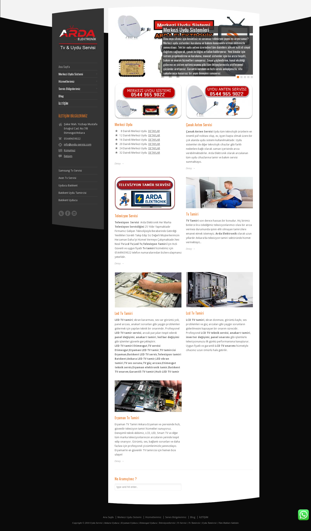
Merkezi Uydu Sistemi (71, 74)
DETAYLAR (154, 130)
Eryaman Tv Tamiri (127, 417)
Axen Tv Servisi (67, 178)
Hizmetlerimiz (67, 81)
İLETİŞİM (63, 103)
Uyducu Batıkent (68, 185)
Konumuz (69, 150)
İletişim (68, 156)
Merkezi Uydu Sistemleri (186, 29)
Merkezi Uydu (123, 123)
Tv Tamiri (192, 213)
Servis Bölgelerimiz (69, 88)
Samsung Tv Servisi (70, 170)
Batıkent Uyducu (68, 200)
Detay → (119, 163)
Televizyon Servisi (126, 215)
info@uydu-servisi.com (77, 144)
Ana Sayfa (64, 66)
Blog (61, 96)
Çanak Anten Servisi (199, 124)
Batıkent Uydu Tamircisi (72, 192)
